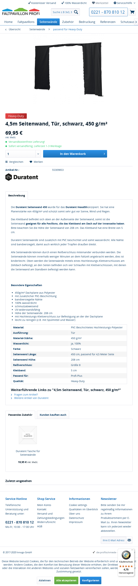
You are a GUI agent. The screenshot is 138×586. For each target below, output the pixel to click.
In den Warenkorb (82, 153)
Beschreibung (16, 195)
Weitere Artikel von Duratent (30, 398)
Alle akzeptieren (66, 580)
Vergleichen (14, 161)
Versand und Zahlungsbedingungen (51, 516)
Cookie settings (78, 505)
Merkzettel (100, 3)
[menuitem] (100, 3)
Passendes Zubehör (20, 414)
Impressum (76, 522)
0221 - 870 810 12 (108, 12)
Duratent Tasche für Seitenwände (28, 452)
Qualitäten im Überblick (83, 509)
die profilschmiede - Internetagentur (115, 552)
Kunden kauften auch (53, 414)
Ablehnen (45, 580)
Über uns (74, 513)
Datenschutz (76, 518)
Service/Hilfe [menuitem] (123, 3)
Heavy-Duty (16, 116)
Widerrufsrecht (46, 522)
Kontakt (41, 509)
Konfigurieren (90, 580)
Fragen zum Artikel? (24, 394)
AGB (39, 526)
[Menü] (132, 551)
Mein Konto (44, 505)
